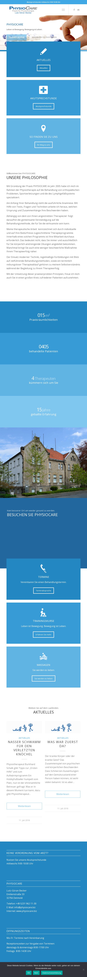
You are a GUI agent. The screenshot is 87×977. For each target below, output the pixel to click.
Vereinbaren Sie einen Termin (44, 36)
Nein (36, 973)
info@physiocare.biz (25, 907)
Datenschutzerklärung (51, 973)
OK (28, 973)
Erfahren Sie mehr (16, 36)
